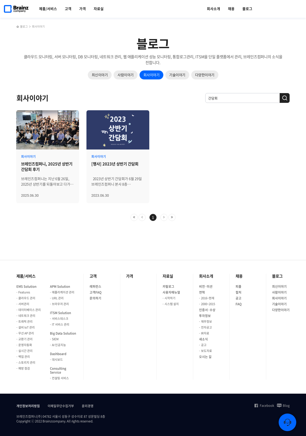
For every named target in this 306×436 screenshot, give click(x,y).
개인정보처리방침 (28, 405)
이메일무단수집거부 (61, 405)
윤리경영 (87, 405)
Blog (283, 405)
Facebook (264, 405)
